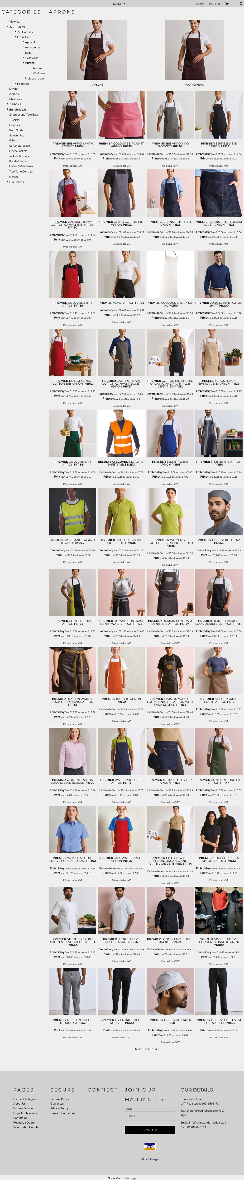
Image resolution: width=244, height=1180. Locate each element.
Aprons (37, 68)
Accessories (32, 47)
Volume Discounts (25, 1108)
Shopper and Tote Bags (24, 115)
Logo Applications (25, 1113)
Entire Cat (23, 37)
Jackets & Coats (19, 156)
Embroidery (57, 154)
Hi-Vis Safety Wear (21, 166)
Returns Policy (59, 1099)
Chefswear (16, 99)
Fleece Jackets (18, 151)
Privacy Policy (59, 1108)
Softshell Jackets (20, 146)
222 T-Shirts (17, 27)
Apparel (30, 42)
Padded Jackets (19, 161)
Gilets (13, 140)
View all (14, 21)
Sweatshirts (16, 135)
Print (57, 158)
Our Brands (16, 182)
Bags (28, 53)
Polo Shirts (16, 130)
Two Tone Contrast (21, 171)
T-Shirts (14, 120)
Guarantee (56, 1103)
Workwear (39, 73)
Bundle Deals (18, 110)
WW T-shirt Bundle (25, 1127)
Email (128, 1109)
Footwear (23, 84)
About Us (19, 1103)
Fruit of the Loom (36, 78)
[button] (227, 3)
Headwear (31, 58)
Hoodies (14, 125)
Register (214, 3)
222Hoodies (25, 32)
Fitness (14, 177)
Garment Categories (25, 1099)
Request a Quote (23, 1122)
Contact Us (20, 1118)
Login (200, 3)
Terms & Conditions (62, 1113)
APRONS (15, 104)
